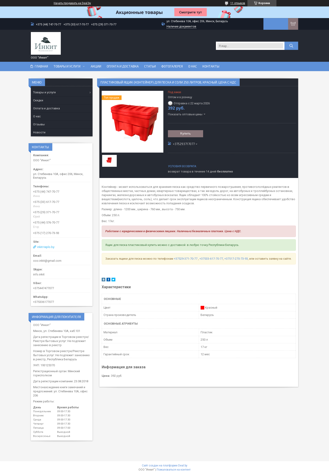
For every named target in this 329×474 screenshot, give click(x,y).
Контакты (210, 66)
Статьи (150, 66)
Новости (39, 132)
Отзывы (39, 124)
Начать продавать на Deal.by (72, 3)
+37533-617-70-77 (211, 258)
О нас (192, 66)
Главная (41, 66)
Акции (96, 66)
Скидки (38, 100)
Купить (185, 133)
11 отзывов (237, 3)
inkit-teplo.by (45, 247)
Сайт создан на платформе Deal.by (164, 465)
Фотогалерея (172, 66)
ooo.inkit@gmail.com (47, 260)
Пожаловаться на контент (174, 469)
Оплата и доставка (123, 66)
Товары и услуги (66, 66)
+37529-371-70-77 (186, 258)
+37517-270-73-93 (236, 258)
